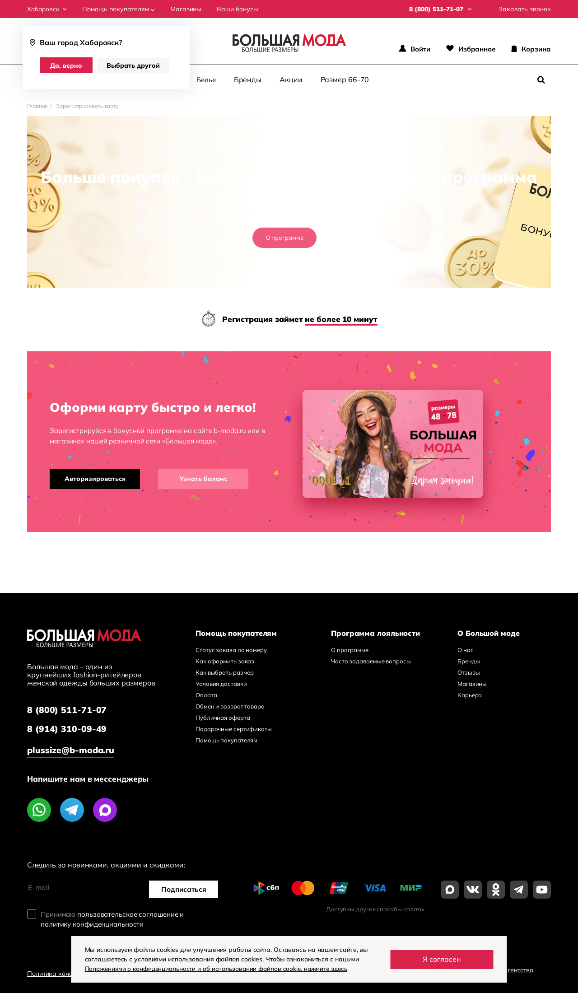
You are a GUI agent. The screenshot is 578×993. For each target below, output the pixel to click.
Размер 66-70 (345, 79)
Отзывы (468, 672)
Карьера (469, 695)
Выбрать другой (134, 65)
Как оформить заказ (225, 661)
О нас (465, 649)
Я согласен (442, 959)
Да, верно (67, 65)
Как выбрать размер (225, 672)
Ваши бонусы (239, 9)
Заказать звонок (525, 9)
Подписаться (185, 888)
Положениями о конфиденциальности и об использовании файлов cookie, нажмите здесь (220, 969)
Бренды (247, 79)
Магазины (187, 9)
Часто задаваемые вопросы (371, 661)
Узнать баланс (203, 479)
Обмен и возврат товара (230, 706)
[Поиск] (541, 80)
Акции (291, 79)
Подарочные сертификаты (234, 728)
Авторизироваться (95, 479)
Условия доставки (221, 683)
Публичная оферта (223, 717)
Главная (37, 106)
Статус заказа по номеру (231, 649)
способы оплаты (400, 908)
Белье (206, 79)
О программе (284, 237)
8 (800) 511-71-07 (67, 710)
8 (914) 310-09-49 (67, 729)
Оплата (206, 695)
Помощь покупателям (120, 9)
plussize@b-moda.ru (72, 749)
